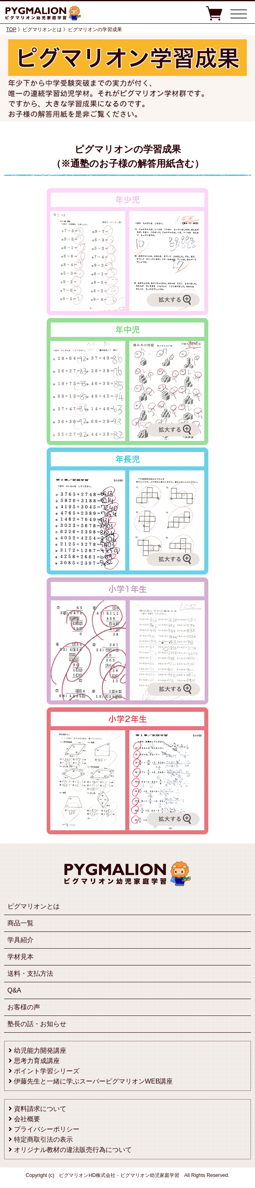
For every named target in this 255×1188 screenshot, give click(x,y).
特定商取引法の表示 (43, 1139)
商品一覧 (20, 923)
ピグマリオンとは (33, 906)
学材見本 (20, 956)
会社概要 (27, 1118)
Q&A (14, 990)
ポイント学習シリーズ (46, 1071)
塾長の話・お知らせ (36, 1023)
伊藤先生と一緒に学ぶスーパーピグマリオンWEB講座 (93, 1081)
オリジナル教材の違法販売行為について (73, 1149)
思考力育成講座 (37, 1060)
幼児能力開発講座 (40, 1050)
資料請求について (40, 1108)
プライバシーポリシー (46, 1129)
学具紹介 (20, 939)
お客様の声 (23, 1007)
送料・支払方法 (30, 973)
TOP (11, 29)
